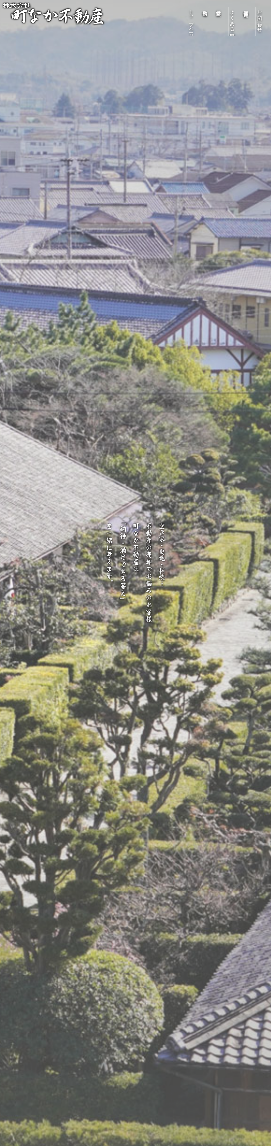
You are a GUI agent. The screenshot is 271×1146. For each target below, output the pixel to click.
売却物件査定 (246, 8)
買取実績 (218, 7)
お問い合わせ (259, 18)
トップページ (191, 21)
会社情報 (205, 7)
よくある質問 (232, 18)
